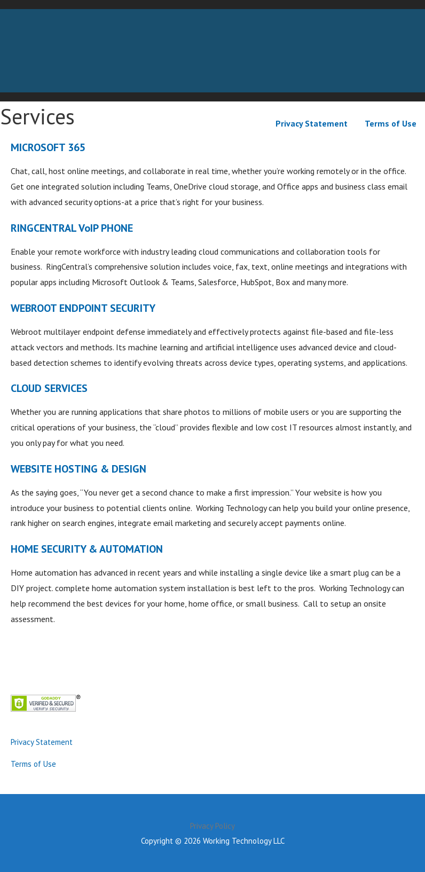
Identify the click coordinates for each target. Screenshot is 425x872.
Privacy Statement (312, 123)
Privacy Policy (212, 826)
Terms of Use (390, 123)
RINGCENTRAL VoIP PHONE (72, 228)
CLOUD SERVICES (49, 388)
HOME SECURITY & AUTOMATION (87, 549)
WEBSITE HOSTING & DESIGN (78, 469)
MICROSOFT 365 (48, 147)
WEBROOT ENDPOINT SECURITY (83, 308)
